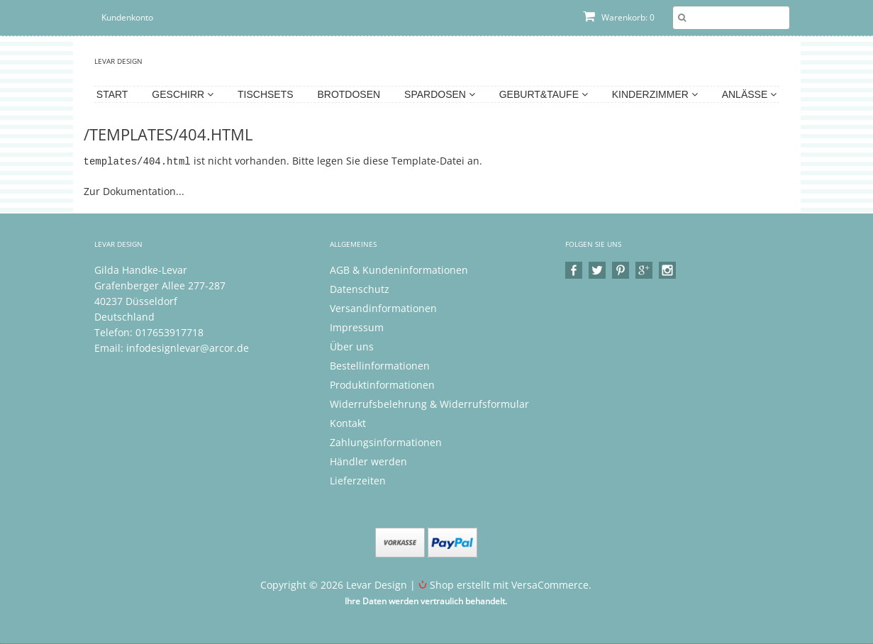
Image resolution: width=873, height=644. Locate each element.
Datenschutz (359, 288)
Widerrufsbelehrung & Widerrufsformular (429, 403)
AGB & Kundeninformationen (399, 269)
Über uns (352, 345)
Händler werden (368, 460)
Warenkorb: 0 (619, 17)
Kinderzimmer (655, 94)
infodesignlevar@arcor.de (187, 347)
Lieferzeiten (358, 480)
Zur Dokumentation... (134, 190)
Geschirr (182, 94)
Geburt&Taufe (543, 94)
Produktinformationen (382, 384)
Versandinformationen (383, 307)
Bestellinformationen (380, 365)
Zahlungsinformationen (386, 441)
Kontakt (348, 422)
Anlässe (749, 94)
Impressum (357, 326)
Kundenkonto (127, 17)
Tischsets (266, 94)
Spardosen (439, 94)
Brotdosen (348, 94)
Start (112, 94)
